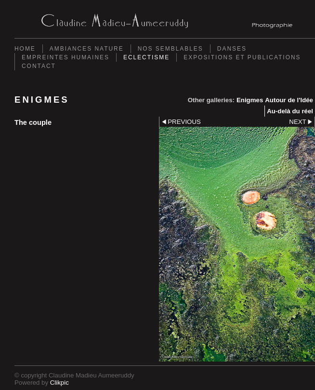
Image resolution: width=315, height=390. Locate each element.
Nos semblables (170, 48)
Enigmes (249, 100)
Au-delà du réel (290, 111)
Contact (39, 66)
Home (25, 48)
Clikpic (59, 382)
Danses (232, 48)
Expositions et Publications (242, 57)
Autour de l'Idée (289, 100)
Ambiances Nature (87, 48)
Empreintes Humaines (65, 57)
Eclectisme (146, 57)
